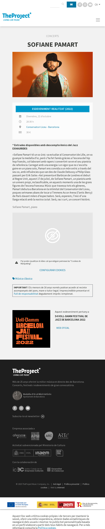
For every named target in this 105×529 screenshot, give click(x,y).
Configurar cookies (52, 270)
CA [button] (96, 4)
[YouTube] (28, 407)
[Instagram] (85, 4)
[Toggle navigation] (98, 20)
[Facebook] (80, 4)
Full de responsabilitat (26, 293)
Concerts (52, 36)
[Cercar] (62, 4)
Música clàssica (22, 278)
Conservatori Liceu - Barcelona (42, 126)
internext (61, 487)
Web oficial (62, 327)
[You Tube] (90, 4)
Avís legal (57, 484)
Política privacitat (72, 484)
